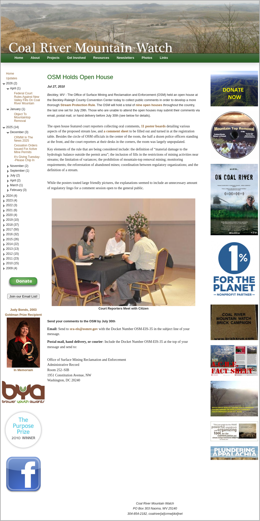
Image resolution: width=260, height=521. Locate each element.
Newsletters (125, 58)
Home (18, 58)
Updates (11, 78)
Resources (101, 58)
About (35, 58)
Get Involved (76, 58)
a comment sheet (116, 131)
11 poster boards (153, 126)
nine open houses (149, 105)
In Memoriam (23, 370)
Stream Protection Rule (77, 105)
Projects (53, 58)
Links (164, 58)
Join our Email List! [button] (23, 296)
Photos (147, 58)
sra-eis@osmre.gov (84, 329)
